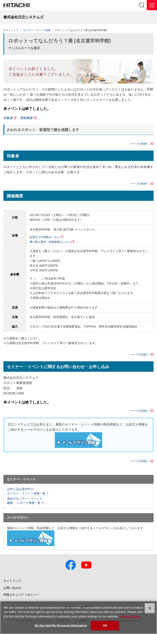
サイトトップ (10, 30)
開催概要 (26, 118)
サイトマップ (12, 581)
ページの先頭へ (139, 143)
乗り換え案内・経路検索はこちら (50, 241)
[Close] (150, 608)
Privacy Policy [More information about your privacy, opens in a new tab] (130, 616)
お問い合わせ (12, 588)
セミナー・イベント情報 (37, 30)
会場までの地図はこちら (45, 237)
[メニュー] (152, 5)
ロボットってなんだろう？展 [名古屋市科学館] (59, 40)
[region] (78, 617)
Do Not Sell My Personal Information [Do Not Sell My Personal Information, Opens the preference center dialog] (61, 625)
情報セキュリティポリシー (21, 594)
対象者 (8, 118)
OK (105, 625)
